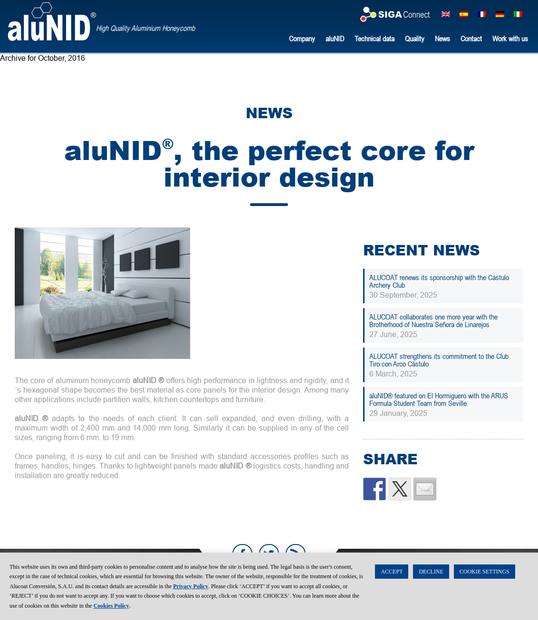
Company (302, 38)
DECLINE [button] (431, 571)
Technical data (374, 38)
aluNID (52, 21)
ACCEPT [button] (392, 571)
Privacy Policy (190, 586)
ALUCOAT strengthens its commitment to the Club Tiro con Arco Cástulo (439, 359)
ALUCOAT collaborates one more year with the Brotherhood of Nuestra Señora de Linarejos (433, 320)
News (442, 38)
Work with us (510, 38)
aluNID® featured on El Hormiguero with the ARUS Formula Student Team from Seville (438, 399)
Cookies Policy (111, 605)
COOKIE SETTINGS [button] (484, 571)
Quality (414, 38)
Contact (471, 38)
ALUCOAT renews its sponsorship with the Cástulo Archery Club (439, 281)
